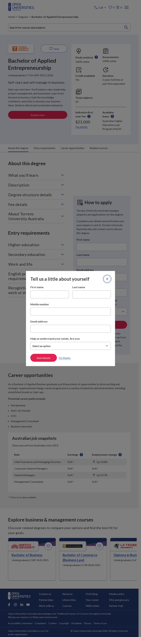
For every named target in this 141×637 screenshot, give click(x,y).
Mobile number (39, 304)
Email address (39, 321)
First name (36, 287)
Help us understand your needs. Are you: (55, 338)
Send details (43, 357)
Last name (78, 287)
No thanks (65, 357)
